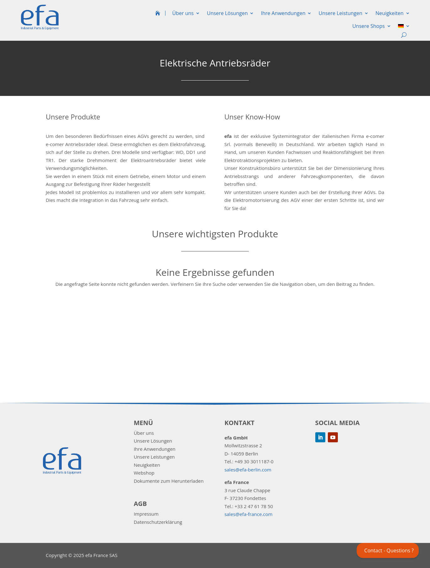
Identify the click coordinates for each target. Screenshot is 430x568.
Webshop (144, 473)
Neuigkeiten (389, 13)
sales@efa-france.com (248, 514)
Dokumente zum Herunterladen (169, 481)
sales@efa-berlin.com (247, 469)
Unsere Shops (368, 26)
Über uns (183, 13)
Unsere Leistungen (340, 13)
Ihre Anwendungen (283, 13)
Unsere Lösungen (227, 13)
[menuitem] (404, 27)
